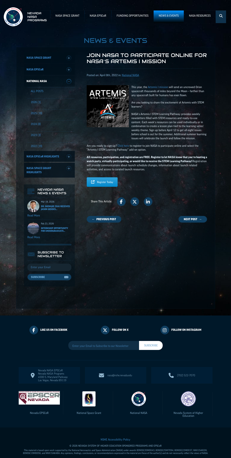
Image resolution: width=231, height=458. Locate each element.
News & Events (169, 15)
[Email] (49, 269)
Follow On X (120, 323)
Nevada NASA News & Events (52, 193)
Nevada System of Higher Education (188, 408)
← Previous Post (104, 219)
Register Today (102, 182)
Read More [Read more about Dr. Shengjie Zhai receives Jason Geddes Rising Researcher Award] (33, 217)
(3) (36, 135)
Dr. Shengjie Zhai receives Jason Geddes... (55, 209)
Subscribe (38, 278)
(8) (36, 124)
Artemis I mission (158, 87)
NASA (98, 15)
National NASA (49, 81)
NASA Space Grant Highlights (49, 170)
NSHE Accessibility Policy (115, 432)
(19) (36, 113)
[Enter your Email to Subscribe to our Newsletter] (104, 339)
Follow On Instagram (186, 323)
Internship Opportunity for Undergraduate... (54, 231)
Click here (123, 145)
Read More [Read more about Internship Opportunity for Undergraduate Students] (33, 238)
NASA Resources (200, 15)
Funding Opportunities (132, 15)
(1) (36, 102)
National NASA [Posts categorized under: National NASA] (130, 75)
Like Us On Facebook (53, 323)
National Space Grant (89, 406)
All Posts (37, 91)
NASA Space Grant (67, 15)
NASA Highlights (49, 156)
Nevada (39, 406)
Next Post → (193, 219)
